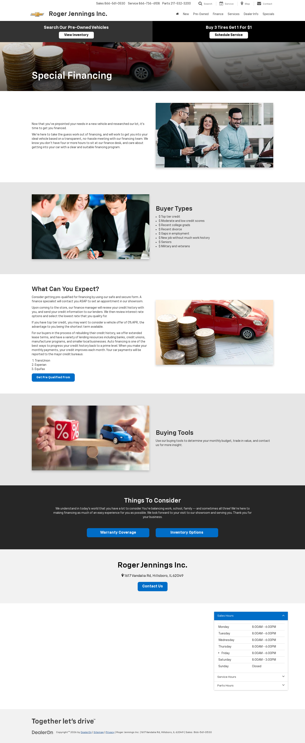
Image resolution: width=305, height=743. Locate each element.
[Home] (177, 14)
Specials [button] (268, 14)
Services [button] (234, 14)
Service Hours (251, 677)
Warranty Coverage (118, 533)
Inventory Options (187, 533)
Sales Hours (251, 616)
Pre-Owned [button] (201, 14)
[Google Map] (152, 656)
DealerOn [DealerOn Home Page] (86, 732)
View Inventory (76, 35)
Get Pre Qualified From (53, 377)
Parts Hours (251, 686)
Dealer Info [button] (251, 14)
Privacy (110, 732)
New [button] (186, 14)
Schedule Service (229, 35)
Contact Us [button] (152, 587)
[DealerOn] (42, 732)
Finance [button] (218, 14)
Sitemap (99, 732)
